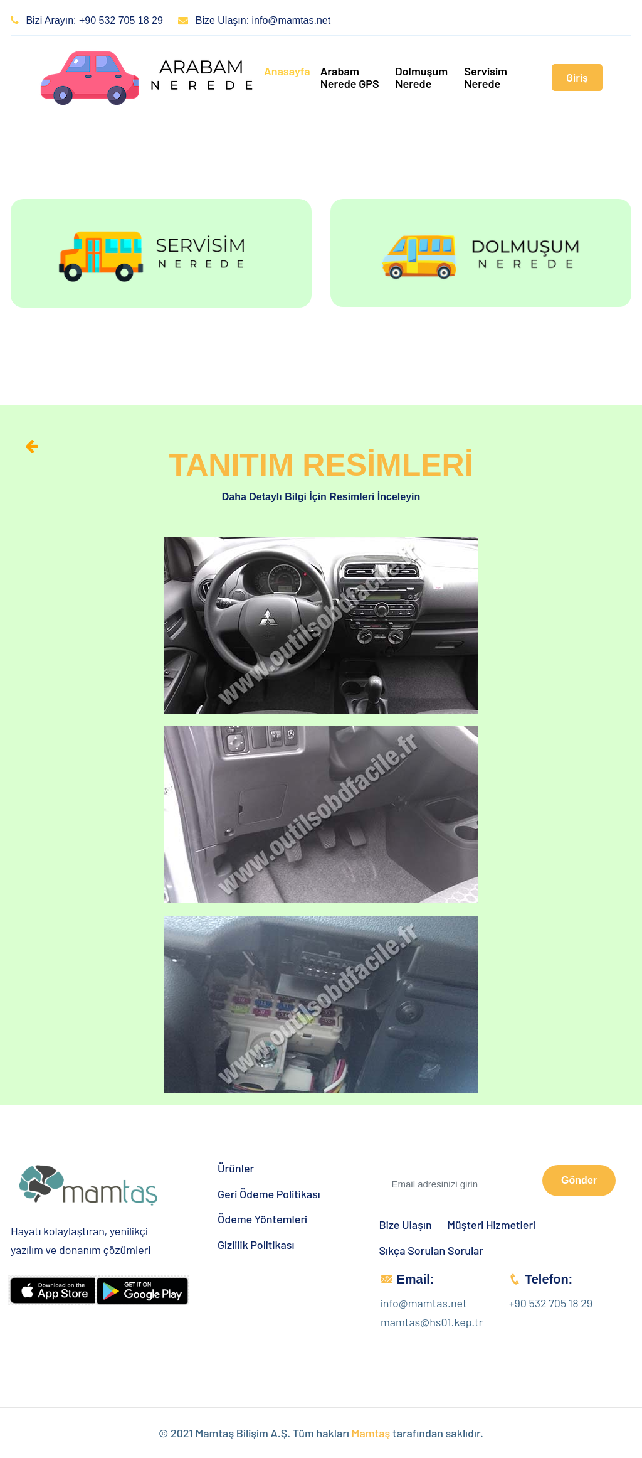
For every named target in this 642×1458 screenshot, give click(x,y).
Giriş (577, 77)
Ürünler (236, 1168)
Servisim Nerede (485, 77)
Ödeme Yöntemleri (262, 1219)
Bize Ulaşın (405, 1224)
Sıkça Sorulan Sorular (431, 1250)
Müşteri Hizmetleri (491, 1224)
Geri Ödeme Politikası (269, 1194)
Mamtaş (371, 1433)
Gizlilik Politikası (256, 1245)
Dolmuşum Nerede (421, 77)
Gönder (579, 1180)
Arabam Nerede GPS (349, 77)
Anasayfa (287, 71)
